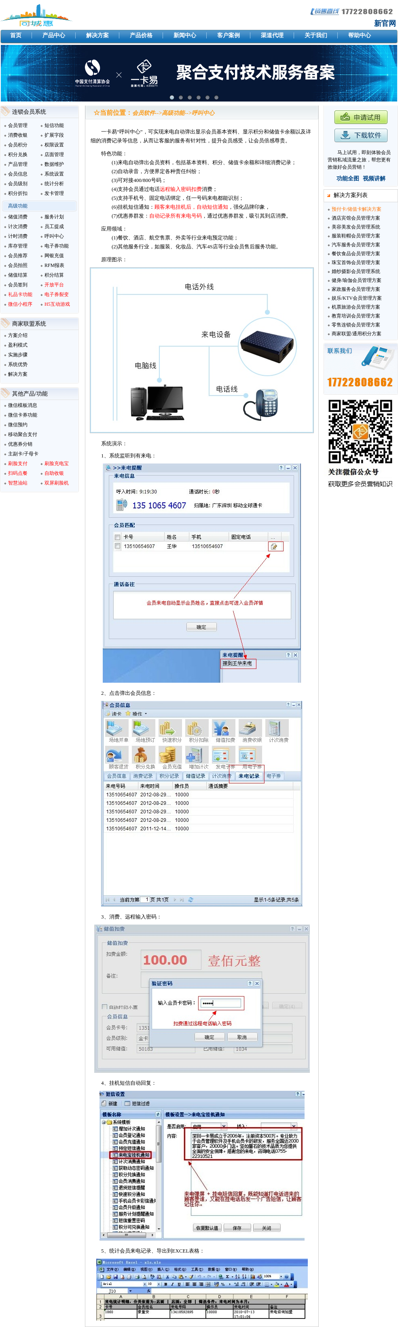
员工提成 (54, 226)
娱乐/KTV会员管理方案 (357, 298)
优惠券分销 (20, 444)
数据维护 (54, 164)
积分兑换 (18, 154)
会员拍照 (18, 265)
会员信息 (18, 174)
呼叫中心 (54, 236)
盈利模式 (18, 345)
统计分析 (54, 183)
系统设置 (54, 174)
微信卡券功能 (22, 415)
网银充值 (54, 255)
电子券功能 (56, 246)
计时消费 (18, 236)
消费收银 (18, 135)
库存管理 (18, 246)
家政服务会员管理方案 (356, 289)
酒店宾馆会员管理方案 (356, 218)
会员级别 (18, 183)
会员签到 (18, 285)
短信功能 (54, 125)
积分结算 (54, 275)
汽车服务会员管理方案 (356, 245)
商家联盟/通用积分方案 (356, 334)
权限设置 (54, 145)
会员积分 (18, 145)
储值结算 (18, 275)
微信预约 (18, 425)
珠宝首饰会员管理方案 (356, 262)
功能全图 (348, 179)
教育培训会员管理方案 (356, 316)
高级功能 (18, 206)
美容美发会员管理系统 (356, 227)
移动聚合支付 (22, 434)
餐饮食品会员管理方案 (356, 253)
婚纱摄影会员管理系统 (356, 271)
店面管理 (54, 154)
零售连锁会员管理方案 (356, 325)
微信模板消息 (22, 405)
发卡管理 (54, 193)
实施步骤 (18, 355)
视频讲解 (374, 179)
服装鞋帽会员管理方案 (356, 236)
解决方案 (18, 374)
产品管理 (18, 164)
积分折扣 (18, 193)
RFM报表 (54, 265)
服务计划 (54, 217)
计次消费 (18, 226)
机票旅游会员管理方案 (356, 307)
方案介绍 (18, 335)
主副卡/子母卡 (23, 454)
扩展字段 (54, 135)
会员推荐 (18, 255)
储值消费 (18, 217)
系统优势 (18, 364)
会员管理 (18, 125)
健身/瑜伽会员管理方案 (356, 280)
